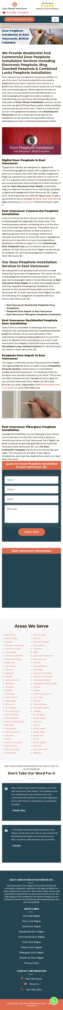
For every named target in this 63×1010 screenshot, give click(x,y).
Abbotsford (10, 635)
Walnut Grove (11, 746)
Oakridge (37, 711)
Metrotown (10, 704)
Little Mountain (11, 697)
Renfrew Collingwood (14, 722)
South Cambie (39, 728)
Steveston (9, 735)
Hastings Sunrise (12, 680)
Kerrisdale (9, 687)
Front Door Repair (31, 942)
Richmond (37, 722)
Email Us (34, 984)
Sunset (8, 739)
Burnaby (8, 642)
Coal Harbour (39, 645)
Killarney (36, 687)
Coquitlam (37, 649)
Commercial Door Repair (31, 937)
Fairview (36, 663)
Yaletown (37, 753)
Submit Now (31, 532)
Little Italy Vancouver (42, 694)
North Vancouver (12, 711)
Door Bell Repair (31, 916)
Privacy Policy (31, 963)
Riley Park (9, 725)
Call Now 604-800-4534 (19, 19)
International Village (42, 680)
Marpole (36, 701)
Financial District (40, 666)
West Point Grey (12, 749)
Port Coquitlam (11, 718)
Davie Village (10, 652)
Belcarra (36, 638)
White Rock (10, 753)
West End (37, 746)
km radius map (31, 581)
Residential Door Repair (31, 931)
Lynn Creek (38, 697)
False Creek (10, 666)
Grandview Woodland (42, 673)
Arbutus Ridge (11, 638)
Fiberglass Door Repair (31, 952)
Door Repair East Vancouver (19, 25)
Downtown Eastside (14, 656)
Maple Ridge (10, 701)
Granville (8, 676)
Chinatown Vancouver (14, 645)
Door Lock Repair (31, 921)
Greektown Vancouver (43, 676)
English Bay (10, 663)
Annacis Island (39, 635)
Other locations (12, 715)
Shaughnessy (11, 728)
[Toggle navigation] (55, 19)
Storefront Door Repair (31, 958)
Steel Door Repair (31, 926)
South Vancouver (12, 732)
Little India (9, 694)
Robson (36, 725)
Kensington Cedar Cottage (45, 683)
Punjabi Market (39, 718)
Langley (36, 690)
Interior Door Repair (31, 947)
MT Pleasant (10, 708)
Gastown (9, 669)
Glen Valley (38, 669)
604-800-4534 (34, 990)
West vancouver (40, 749)
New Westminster (41, 708)
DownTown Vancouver (43, 656)
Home (4, 25)
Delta (35, 652)
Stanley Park (38, 732)
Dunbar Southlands (13, 659)
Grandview (9, 673)
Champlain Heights (41, 642)
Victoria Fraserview (13, 742)
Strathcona (38, 735)
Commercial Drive (13, 649)
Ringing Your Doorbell (45, 199)
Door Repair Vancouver (35, 1003)
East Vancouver (40, 659)
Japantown (10, 683)
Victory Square (39, 742)
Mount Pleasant (40, 704)
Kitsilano (8, 690)
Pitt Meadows (39, 715)
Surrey (36, 739)
